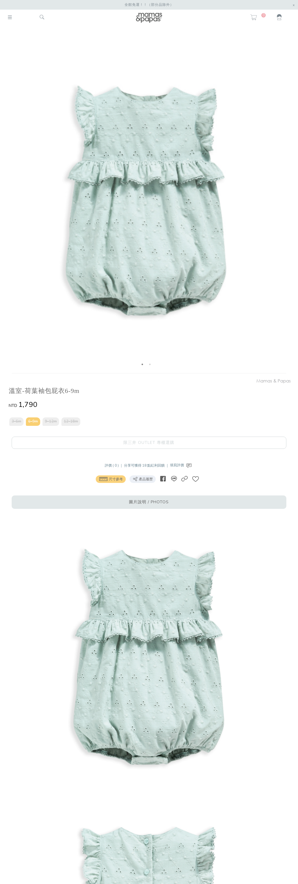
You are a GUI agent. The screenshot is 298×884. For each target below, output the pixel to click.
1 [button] (142, 364)
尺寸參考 (111, 478)
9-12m (51, 421)
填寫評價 (181, 465)
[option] (146, 200)
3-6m (16, 421)
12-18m (71, 421)
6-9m (33, 421)
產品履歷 (142, 478)
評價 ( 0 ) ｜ (114, 465)
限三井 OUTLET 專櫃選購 (148, 442)
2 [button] (150, 364)
